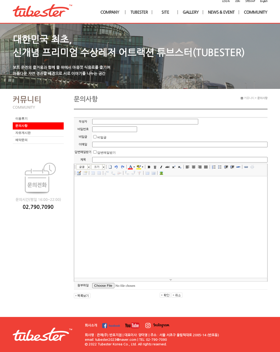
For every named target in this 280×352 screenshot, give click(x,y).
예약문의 (21, 140)
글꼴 (82, 167)
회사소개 (91, 325)
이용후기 (21, 118)
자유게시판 (23, 133)
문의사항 (21, 125)
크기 (97, 167)
